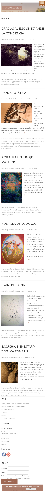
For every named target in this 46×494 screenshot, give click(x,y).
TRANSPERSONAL (13, 285)
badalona (18, 390)
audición (12, 390)
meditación (26, 335)
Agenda (5, 423)
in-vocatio (30, 82)
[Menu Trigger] (42, 3)
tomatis (23, 395)
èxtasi (36, 144)
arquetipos (22, 333)
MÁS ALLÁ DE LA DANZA (18, 223)
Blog (3, 398)
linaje (24, 212)
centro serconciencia (36, 390)
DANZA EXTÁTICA (13, 93)
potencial (34, 335)
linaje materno (31, 212)
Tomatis (12, 210)
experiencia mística (27, 144)
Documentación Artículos (23, 139)
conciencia (19, 82)
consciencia (35, 141)
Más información (18, 489)
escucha (20, 393)
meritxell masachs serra (9, 146)
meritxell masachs (7, 84)
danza (42, 141)
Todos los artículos (8, 419)
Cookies (4, 444)
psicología (26, 146)
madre (39, 212)
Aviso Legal (5, 438)
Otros (15, 141)
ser (2, 338)
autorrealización (32, 333)
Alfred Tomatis (37, 388)
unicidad (17, 84)
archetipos (4, 390)
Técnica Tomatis (14, 395)
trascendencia (6, 148)
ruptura (10, 215)
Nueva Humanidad (7, 410)
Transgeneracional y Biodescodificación (29, 210)
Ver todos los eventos (9, 433)
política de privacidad (23, 478)
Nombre (4, 468)
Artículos (11, 79)
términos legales (7, 478)
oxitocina (4, 215)
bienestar (25, 390)
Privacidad (5, 441)
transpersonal (35, 146)
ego (25, 82)
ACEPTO (30, 489)
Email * (3, 472)
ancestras (10, 212)
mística (20, 146)
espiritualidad (16, 144)
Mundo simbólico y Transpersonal (26, 79)
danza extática (6, 144)
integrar (37, 82)
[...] (37, 73)
